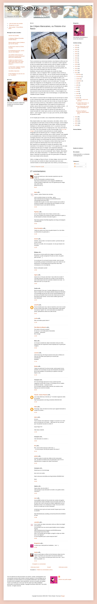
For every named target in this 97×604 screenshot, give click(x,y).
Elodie (35, 366)
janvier (78, 97)
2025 (76, 45)
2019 (76, 55)
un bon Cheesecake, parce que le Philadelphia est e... (82, 108)
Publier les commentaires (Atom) (45, 569)
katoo (35, 417)
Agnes (36, 275)
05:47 (35, 187)
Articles (76, 164)
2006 (76, 125)
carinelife (36, 522)
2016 (76, 62)
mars (77, 93)
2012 (76, 70)
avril (77, 91)
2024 (76, 47)
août (77, 83)
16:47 (35, 313)
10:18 (35, 402)
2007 (76, 123)
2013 (76, 68)
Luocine (36, 352)
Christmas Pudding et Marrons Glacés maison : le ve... (82, 112)
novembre (78, 76)
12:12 (35, 561)
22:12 (35, 451)
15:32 (35, 348)
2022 (76, 49)
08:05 (35, 390)
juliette (36, 456)
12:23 (35, 247)
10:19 (35, 412)
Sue (35, 174)
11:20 (35, 322)
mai (77, 89)
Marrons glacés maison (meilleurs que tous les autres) (17, 43)
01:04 (35, 463)
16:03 (35, 300)
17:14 (35, 361)
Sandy (35, 552)
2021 (76, 51)
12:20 (35, 336)
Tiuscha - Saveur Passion (40, 394)
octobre (78, 78)
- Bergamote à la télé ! (14, 25)
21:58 (35, 547)
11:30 (35, 234)
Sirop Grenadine (38, 228)
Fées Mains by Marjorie (40, 327)
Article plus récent (35, 567)
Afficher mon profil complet (64, 579)
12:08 (35, 517)
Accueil (49, 567)
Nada (35, 192)
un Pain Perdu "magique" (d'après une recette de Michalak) (17, 67)
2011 (76, 72)
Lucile (35, 318)
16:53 (35, 481)
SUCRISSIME (23, 9)
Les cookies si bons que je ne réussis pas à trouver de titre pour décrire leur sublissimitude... (17, 56)
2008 (76, 121)
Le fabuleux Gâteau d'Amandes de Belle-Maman (16, 39)
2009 (76, 119)
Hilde (35, 406)
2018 (76, 58)
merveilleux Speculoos (14, 71)
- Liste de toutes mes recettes (16, 23)
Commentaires (78, 166)
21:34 (35, 375)
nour (35, 498)
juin (77, 87)
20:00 (35, 538)
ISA (35, 445)
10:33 (35, 207)
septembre (79, 81)
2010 (76, 116)
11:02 (35, 432)
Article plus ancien (63, 567)
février (78, 95)
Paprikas (36, 211)
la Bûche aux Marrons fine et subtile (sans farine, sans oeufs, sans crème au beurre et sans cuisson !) (16, 62)
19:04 (35, 441)
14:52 (35, 493)
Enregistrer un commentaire (39, 564)
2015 (76, 64)
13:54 (35, 283)
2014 (76, 66)
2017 (76, 60)
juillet (77, 85)
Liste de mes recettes (14, 35)
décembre (78, 74)
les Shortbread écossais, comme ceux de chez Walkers (16, 51)
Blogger (63, 596)
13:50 (35, 270)
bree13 (36, 238)
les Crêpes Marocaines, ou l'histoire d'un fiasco (82, 103)
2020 (76, 53)
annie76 (36, 305)
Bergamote (37, 543)
